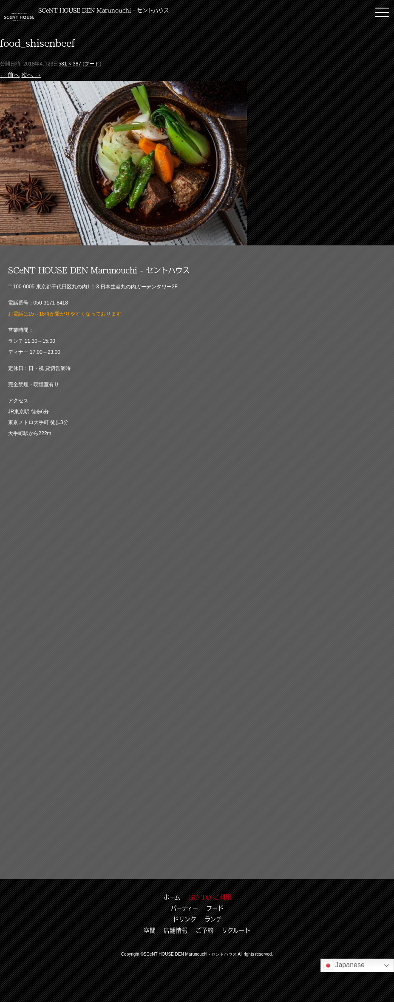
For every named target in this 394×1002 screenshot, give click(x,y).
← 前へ (10, 74)
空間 (150, 930)
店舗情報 (175, 930)
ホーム (171, 897)
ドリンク (184, 919)
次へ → (31, 74)
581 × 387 (69, 64)
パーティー (184, 908)
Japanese (344, 965)
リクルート (235, 930)
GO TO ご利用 (209, 897)
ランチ (213, 919)
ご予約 (204, 930)
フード (91, 64)
